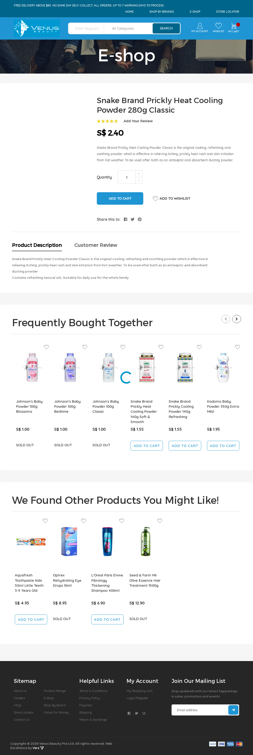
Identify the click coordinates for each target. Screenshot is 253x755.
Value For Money (56, 712)
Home (129, 11)
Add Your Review (138, 121)
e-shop (195, 11)
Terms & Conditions (93, 691)
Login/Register (137, 698)
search (166, 28)
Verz (38, 748)
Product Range (55, 691)
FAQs (17, 705)
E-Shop (49, 698)
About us (20, 691)
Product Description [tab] (37, 245)
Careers (19, 698)
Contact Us (22, 719)
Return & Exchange (93, 719)
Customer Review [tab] (95, 245)
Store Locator (227, 11)
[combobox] (89, 28)
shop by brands (162, 11)
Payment (85, 705)
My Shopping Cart (139, 691)
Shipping (85, 712)
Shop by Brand (54, 705)
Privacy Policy (89, 698)
